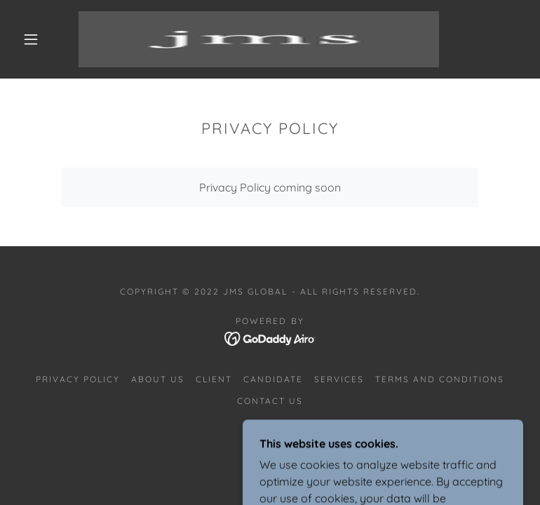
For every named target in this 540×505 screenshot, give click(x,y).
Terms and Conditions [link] (439, 379)
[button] (31, 39)
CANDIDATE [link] (273, 379)
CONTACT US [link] (270, 401)
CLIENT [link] (214, 379)
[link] (259, 39)
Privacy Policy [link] (78, 379)
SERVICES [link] (339, 379)
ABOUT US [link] (157, 379)
